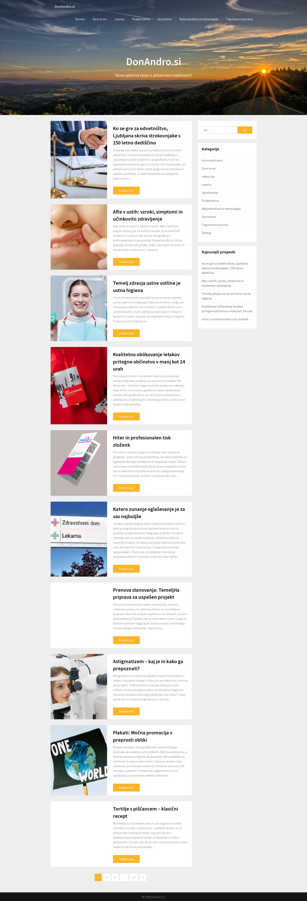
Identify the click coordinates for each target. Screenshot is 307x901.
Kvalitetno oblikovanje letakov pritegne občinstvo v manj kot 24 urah (149, 361)
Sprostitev (165, 19)
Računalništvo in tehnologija (198, 19)
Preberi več (126, 191)
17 (134, 877)
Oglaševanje (210, 192)
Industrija (208, 176)
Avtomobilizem (212, 160)
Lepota (119, 19)
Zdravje (206, 233)
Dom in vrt (100, 19)
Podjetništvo (141, 19)
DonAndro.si (65, 6)
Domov (80, 19)
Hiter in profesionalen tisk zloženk (225, 319)
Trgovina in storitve (239, 19)
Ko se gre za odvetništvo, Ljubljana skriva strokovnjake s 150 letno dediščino (146, 135)
